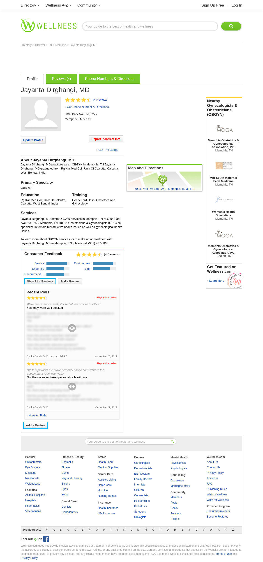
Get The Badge (108, 149)
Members (176, 497)
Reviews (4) (61, 79)
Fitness (66, 467)
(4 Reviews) (100, 99)
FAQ (209, 483)
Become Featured (217, 516)
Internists (139, 484)
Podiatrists (140, 506)
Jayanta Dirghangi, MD (83, 45)
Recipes (175, 518)
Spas (65, 489)
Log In (237, 5)
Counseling (178, 475)
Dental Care (69, 501)
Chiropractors (33, 462)
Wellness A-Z (57, 5)
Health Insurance (108, 508)
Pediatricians (142, 500)
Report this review (107, 297)
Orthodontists (70, 512)
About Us (212, 462)
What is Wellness (217, 494)
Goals (174, 508)
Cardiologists (142, 462)
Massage (30, 472)
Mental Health (179, 457)
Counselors (177, 480)
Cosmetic (67, 462)
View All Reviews (40, 281)
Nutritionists (32, 478)
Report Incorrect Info (105, 139)
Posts (174, 502)
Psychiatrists (178, 462)
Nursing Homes (107, 495)
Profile (32, 79)
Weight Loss (32, 483)
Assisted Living (107, 479)
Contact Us (213, 467)
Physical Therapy (72, 478)
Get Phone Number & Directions (88, 107)
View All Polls (37, 415)
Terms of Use (224, 553)
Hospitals (30, 500)
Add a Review (69, 281)
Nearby (224, 108)
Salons (66, 483)
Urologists (140, 517)
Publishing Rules (217, 489)
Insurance (104, 502)
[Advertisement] (103, 59)
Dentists (66, 506)
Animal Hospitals (35, 495)
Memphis (61, 45)
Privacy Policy (215, 472)
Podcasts (176, 513)
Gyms (65, 472)
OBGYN (40, 45)
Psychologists (179, 468)
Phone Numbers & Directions (109, 79)
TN (50, 45)
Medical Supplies (108, 467)
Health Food (105, 462)
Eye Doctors (32, 467)
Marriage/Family (180, 486)
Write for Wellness (218, 500)
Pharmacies (32, 505)
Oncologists (141, 495)
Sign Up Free (212, 5)
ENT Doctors (142, 473)
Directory (28, 5)
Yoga (65, 494)
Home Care (105, 485)
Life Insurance (106, 513)
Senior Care (105, 474)
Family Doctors (143, 479)
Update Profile (33, 140)
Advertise (212, 478)
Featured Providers (218, 511)
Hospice (103, 490)
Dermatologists (143, 468)
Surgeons (140, 511)
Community (87, 5)
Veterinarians (33, 511)
